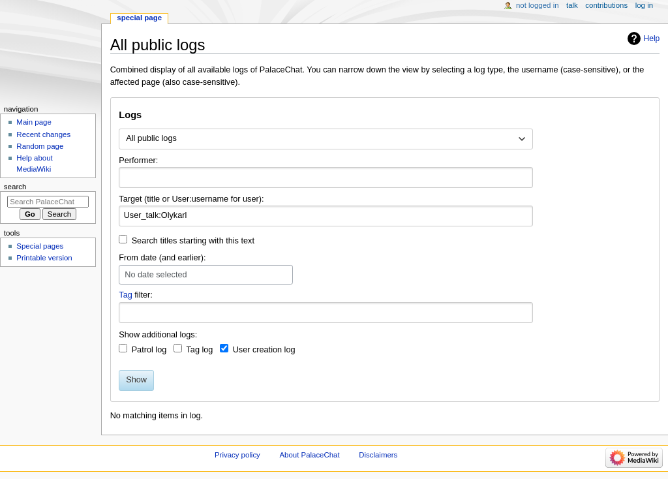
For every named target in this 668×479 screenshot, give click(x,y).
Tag (125, 295)
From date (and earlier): (162, 257)
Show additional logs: (158, 334)
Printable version (44, 258)
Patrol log (149, 349)
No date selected (156, 274)
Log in (644, 5)
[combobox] (326, 139)
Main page (34, 122)
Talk (572, 5)
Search (15, 187)
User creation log (264, 349)
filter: (136, 295)
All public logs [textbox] (151, 138)
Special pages (39, 246)
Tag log (199, 349)
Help (652, 38)
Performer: (138, 160)
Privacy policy (237, 455)
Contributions (606, 5)
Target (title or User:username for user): (191, 199)
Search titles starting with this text (193, 240)
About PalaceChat (310, 455)
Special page (139, 18)
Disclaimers (378, 455)
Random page (39, 146)
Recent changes (43, 134)
